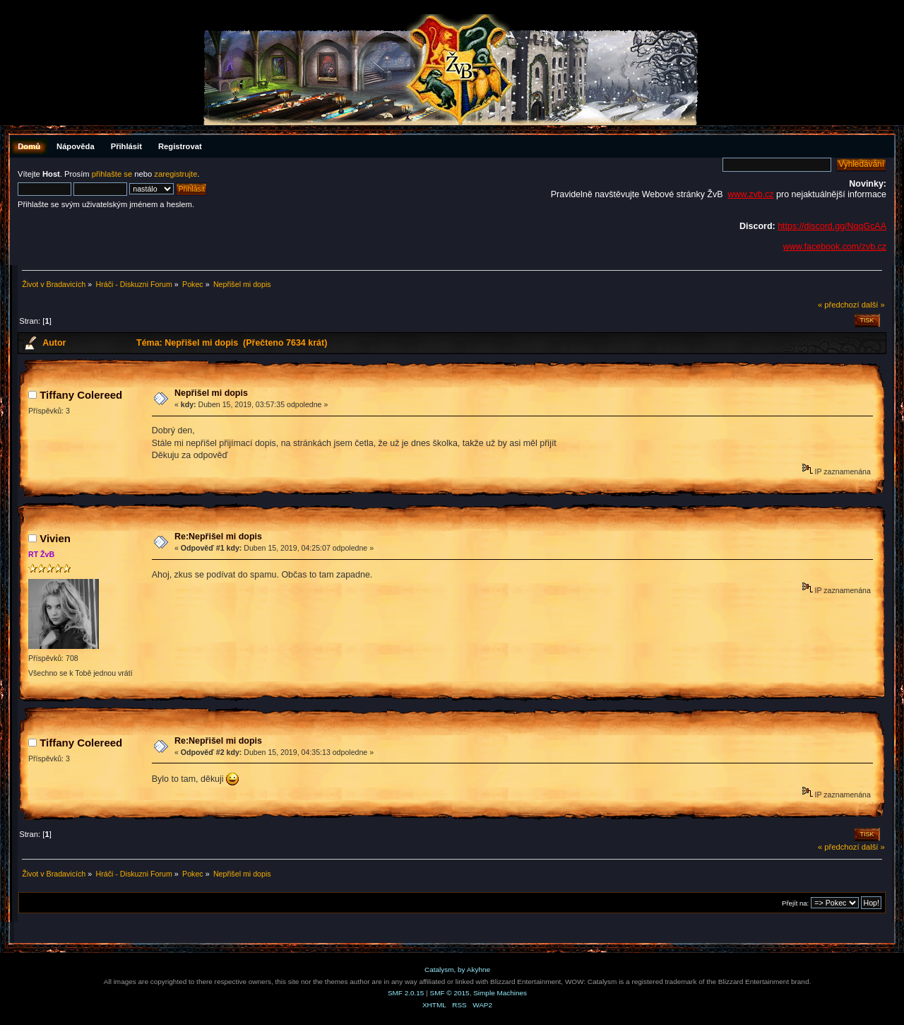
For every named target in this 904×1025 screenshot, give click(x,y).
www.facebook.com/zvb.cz (834, 247)
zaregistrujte (175, 174)
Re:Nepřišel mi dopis (218, 536)
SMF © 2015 (450, 993)
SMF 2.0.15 (406, 993)
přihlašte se (112, 174)
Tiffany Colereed (81, 395)
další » (873, 304)
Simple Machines (500, 993)
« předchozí (839, 304)
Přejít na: (795, 903)
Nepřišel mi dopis (211, 393)
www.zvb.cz (750, 194)
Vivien (55, 538)
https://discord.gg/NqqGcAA (832, 226)
